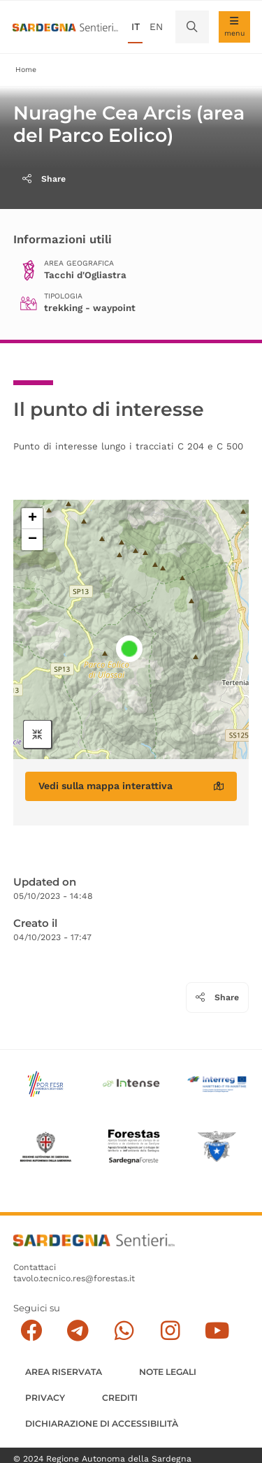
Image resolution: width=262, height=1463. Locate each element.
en (156, 26)
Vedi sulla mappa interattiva (131, 785)
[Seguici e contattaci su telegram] (78, 1331)
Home (25, 69)
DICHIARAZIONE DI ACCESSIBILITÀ (101, 1423)
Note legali (167, 1372)
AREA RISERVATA (63, 1372)
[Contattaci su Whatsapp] (124, 1331)
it (135, 26)
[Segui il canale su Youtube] (217, 1331)
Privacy (45, 1397)
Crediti (120, 1397)
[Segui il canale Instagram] (170, 1331)
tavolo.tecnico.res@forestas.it (74, 1278)
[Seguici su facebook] (31, 1331)
